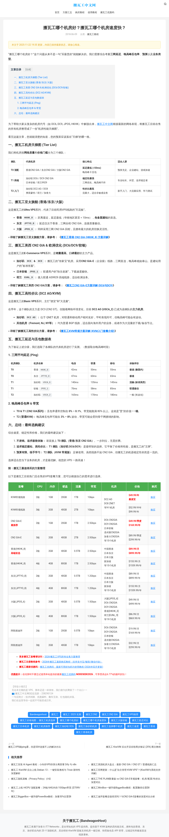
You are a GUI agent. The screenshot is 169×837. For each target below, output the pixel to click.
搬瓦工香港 (149, 727)
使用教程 (92, 12)
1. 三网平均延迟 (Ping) (28, 103)
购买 (153, 498)
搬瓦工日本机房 (21, 727)
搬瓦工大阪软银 (119, 721)
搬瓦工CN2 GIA (110, 715)
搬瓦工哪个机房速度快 (94, 721)
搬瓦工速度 (133, 727)
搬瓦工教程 (93, 35)
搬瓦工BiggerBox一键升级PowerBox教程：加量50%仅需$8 (41, 797)
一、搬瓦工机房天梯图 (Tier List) (31, 78)
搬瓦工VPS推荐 (130, 715)
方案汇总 (67, 12)
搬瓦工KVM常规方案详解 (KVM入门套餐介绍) (87, 331)
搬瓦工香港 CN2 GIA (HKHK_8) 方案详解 (84, 237)
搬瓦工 (84, 5)
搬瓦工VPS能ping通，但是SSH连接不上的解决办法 (34, 747)
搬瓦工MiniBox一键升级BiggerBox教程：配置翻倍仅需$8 (120, 788)
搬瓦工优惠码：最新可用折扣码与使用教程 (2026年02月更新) (71, 667)
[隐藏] (28, 70)
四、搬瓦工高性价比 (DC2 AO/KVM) (32, 93)
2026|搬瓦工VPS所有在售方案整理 (62, 657)
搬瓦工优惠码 (107, 12)
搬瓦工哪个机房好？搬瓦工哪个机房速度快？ (84, 28)
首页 (57, 12)
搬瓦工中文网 (105, 124)
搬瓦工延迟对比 (140, 721)
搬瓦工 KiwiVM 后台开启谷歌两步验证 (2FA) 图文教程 (133, 747)
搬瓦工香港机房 (84, 733)
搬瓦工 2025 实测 (72, 715)
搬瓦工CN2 (91, 715)
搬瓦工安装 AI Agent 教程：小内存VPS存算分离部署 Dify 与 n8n (43, 765)
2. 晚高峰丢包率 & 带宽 (29, 108)
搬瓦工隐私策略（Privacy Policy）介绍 (31, 779)
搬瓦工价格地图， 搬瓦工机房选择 (37, 721)
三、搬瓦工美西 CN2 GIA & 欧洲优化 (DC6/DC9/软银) (41, 88)
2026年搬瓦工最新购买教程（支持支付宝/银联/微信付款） (72, 662)
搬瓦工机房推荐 (42, 727)
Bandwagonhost (38, 715)
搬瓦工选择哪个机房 (112, 727)
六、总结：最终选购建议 (26, 113)
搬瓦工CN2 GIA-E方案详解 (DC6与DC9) (90, 286)
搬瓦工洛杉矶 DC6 (64, 727)
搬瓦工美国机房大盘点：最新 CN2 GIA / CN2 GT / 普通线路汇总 (123, 765)
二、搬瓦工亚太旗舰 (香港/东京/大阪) (33, 83)
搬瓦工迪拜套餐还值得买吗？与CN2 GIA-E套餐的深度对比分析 (123, 797)
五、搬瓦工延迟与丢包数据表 (29, 98)
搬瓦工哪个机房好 (69, 721)
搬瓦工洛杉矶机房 (87, 727)
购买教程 (79, 12)
